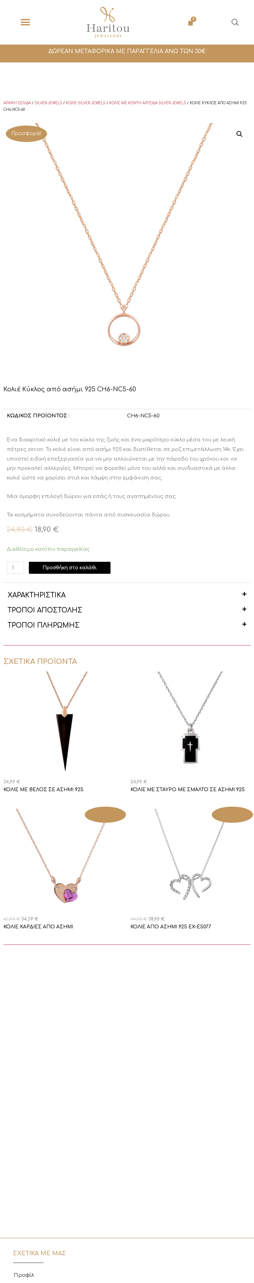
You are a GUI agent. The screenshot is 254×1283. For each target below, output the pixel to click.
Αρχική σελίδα (17, 103)
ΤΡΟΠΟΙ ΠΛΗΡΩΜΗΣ (44, 625)
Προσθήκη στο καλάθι (70, 567)
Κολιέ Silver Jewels (85, 103)
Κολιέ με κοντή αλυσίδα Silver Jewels (147, 103)
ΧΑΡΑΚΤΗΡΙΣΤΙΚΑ (37, 595)
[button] (25, 22)
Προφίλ (24, 1275)
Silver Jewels (48, 103)
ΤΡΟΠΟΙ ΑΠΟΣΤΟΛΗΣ (45, 610)
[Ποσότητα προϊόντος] (15, 568)
